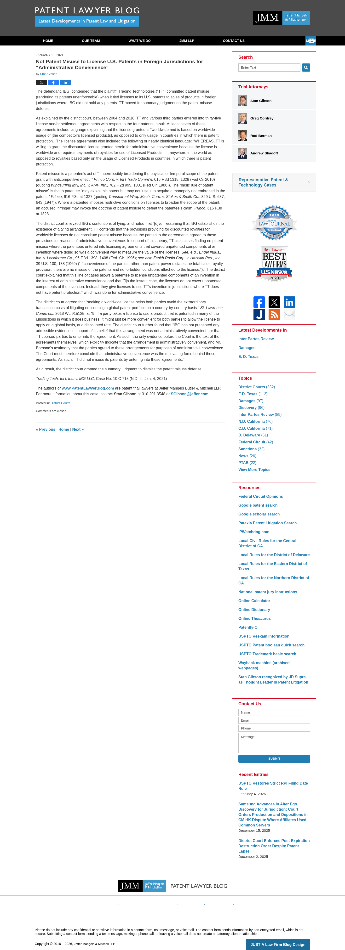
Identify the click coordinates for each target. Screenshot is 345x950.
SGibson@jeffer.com (189, 394)
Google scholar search (257, 517)
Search (306, 67)
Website (118, 892)
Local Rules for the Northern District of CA (271, 583)
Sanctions (250, 452)
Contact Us (282, 41)
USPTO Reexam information (262, 639)
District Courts (60, 403)
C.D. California (254, 431)
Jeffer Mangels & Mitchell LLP (96, 936)
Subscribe (232, 41)
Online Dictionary (253, 613)
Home (48, 41)
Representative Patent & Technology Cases (263, 182)
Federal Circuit (254, 445)
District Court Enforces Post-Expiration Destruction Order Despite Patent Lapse (272, 841)
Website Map (214, 892)
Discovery (250, 410)
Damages (246, 351)
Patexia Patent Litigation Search (265, 526)
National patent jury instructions (265, 595)
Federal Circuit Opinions (259, 499)
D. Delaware (252, 438)
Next (78, 429)
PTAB (246, 466)
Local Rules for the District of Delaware (271, 558)
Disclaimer (139, 892)
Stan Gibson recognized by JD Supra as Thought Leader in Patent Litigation (272, 677)
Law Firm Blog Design (287, 937)
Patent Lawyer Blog (87, 17)
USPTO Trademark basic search (265, 657)
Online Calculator (253, 604)
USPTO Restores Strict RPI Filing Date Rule (271, 783)
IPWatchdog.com (252, 535)
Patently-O (247, 630)
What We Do (140, 41)
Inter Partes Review (254, 342)
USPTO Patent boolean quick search (269, 648)
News (246, 459)
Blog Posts (238, 892)
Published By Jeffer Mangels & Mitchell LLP (281, 18)
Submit (274, 756)
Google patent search (256, 508)
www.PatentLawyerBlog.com (88, 388)
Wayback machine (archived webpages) (272, 666)
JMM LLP (186, 41)
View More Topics (253, 472)
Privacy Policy (164, 892)
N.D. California (254, 424)
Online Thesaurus (253, 621)
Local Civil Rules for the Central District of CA (272, 546)
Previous (45, 429)
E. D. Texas (247, 359)
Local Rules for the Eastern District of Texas (270, 569)
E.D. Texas (252, 397)
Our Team (91, 41)
